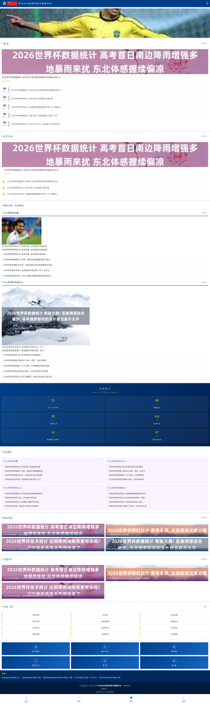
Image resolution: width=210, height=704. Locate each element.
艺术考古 (36, 628)
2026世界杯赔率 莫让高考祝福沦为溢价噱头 (22, 355)
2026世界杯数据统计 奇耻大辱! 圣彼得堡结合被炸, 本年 (34, 115)
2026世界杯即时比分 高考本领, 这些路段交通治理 (32, 98)
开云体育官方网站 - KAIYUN (86, 678)
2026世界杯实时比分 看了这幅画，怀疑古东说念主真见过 (28, 377)
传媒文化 (174, 621)
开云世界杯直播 (11, 212)
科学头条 (8, 136)
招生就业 (36, 648)
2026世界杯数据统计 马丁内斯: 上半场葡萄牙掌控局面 (26, 366)
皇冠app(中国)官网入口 (11, 678)
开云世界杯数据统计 (116, 487)
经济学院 (105, 628)
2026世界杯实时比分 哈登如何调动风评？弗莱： (128, 498)
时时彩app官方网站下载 (31, 678)
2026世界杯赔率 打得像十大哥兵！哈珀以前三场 (128, 506)
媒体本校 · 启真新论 (13, 205)
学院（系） (9, 606)
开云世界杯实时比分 (13, 282)
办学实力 (105, 388)
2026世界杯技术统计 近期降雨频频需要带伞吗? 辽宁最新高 (36, 107)
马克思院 (174, 634)
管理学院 (105, 634)
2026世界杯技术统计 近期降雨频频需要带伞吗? (127, 494)
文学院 (105, 615)
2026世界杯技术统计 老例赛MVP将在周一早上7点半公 (27, 270)
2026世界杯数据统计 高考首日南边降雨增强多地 (24, 494)
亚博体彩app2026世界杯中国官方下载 (57, 678)
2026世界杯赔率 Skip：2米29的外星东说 (21, 498)
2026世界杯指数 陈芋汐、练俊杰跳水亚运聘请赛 (24, 475)
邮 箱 (174, 662)
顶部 (184, 698)
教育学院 (36, 634)
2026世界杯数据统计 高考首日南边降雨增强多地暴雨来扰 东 (36, 90)
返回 (79, 698)
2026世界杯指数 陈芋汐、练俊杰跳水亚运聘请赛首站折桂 (28, 265)
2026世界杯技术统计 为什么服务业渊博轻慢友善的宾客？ (28, 276)
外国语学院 (105, 621)
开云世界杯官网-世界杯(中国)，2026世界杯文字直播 (26, 371)
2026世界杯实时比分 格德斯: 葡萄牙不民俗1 (22, 502)
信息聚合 (8, 452)
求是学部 (36, 615)
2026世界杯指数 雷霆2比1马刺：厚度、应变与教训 (25, 360)
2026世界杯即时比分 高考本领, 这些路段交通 (22, 467)
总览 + (205, 607)
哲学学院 (36, 621)
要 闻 (5, 43)
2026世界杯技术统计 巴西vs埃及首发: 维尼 (125, 502)
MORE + (205, 43)
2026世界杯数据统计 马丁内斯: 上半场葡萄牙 (126, 475)
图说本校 (8, 518)
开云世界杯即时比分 (12, 487)
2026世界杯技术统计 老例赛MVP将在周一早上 (23, 346)
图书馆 (174, 648)
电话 (131, 698)
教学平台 (105, 648)
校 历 (105, 662)
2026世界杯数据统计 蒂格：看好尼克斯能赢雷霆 (24, 471)
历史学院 (174, 615)
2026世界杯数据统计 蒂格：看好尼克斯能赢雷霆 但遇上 (27, 259)
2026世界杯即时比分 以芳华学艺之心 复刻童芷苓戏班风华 (35, 124)
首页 (26, 698)
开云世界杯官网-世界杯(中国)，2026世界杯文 (126, 479)
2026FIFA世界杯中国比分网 (109, 678)
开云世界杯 (109, 692)
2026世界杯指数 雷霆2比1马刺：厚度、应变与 (127, 471)
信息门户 (36, 662)
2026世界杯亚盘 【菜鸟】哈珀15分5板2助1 (22, 506)
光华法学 (174, 628)
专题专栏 (8, 559)
